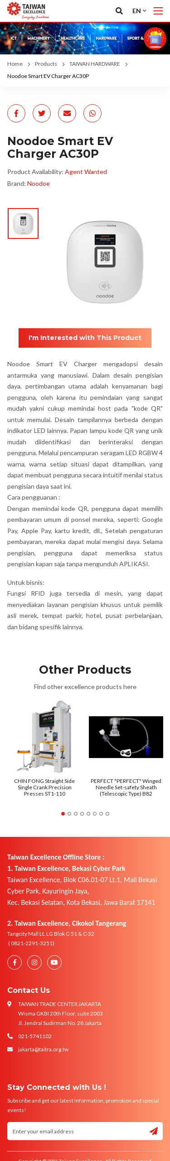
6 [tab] (95, 814)
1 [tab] (63, 814)
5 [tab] (88, 814)
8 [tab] (107, 814)
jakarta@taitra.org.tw (43, 1049)
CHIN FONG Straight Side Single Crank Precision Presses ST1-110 (44, 787)
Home (15, 63)
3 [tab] (76, 814)
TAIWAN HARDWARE (94, 63)
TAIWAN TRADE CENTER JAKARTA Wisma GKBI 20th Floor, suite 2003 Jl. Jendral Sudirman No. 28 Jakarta (60, 1013)
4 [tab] (82, 814)
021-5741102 (35, 1036)
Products (46, 63)
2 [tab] (69, 814)
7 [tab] (101, 814)
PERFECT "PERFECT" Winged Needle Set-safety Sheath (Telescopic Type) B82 (126, 787)
